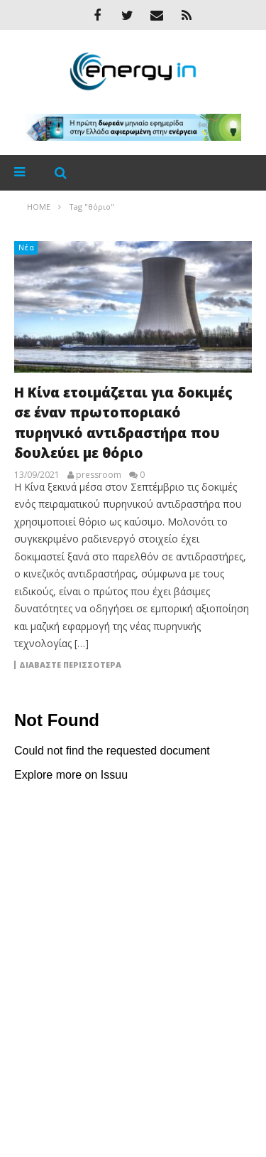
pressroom (98, 475)
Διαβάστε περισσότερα (70, 665)
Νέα (26, 247)
